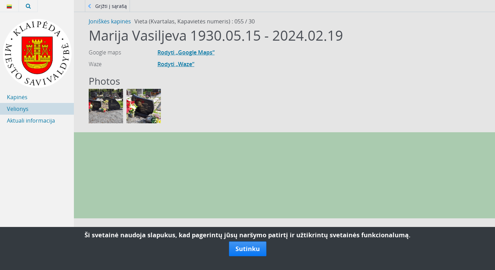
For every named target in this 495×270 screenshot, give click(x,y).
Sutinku (247, 249)
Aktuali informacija (31, 120)
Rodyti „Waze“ (175, 64)
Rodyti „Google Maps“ (185, 52)
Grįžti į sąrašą (107, 6)
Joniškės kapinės (110, 21)
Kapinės (17, 97)
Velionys (18, 109)
